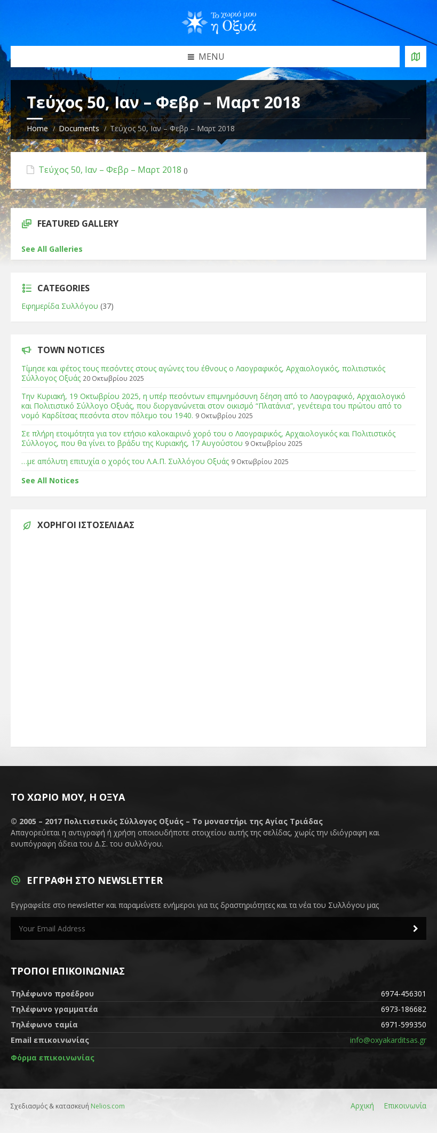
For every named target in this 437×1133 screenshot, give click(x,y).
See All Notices (50, 480)
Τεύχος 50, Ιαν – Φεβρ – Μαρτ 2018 (109, 170)
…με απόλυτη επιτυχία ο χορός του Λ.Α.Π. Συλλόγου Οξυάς (125, 461)
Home (37, 128)
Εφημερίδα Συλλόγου (59, 306)
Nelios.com (108, 1106)
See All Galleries (52, 249)
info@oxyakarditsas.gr (388, 1040)
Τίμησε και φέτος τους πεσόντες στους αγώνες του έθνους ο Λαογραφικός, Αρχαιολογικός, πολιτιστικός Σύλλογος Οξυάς (203, 373)
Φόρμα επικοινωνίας (52, 1057)
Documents (79, 128)
